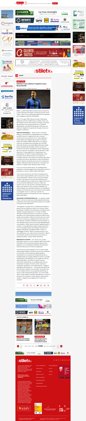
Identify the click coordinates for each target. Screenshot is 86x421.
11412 (51, 346)
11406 (29, 346)
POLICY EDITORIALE (40, 365)
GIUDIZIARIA (32, 3)
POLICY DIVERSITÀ (40, 377)
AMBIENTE (48, 3)
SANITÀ (41, 3)
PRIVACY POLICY (40, 374)
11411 (48, 346)
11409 (40, 346)
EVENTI (46, 3)
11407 (32, 346)
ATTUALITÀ (35, 3)
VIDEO (55, 3)
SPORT (51, 3)
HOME (15, 3)
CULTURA (43, 3)
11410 (44, 346)
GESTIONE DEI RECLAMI (41, 386)
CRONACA (28, 3)
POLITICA (38, 3)
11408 (36, 346)
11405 (25, 346)
